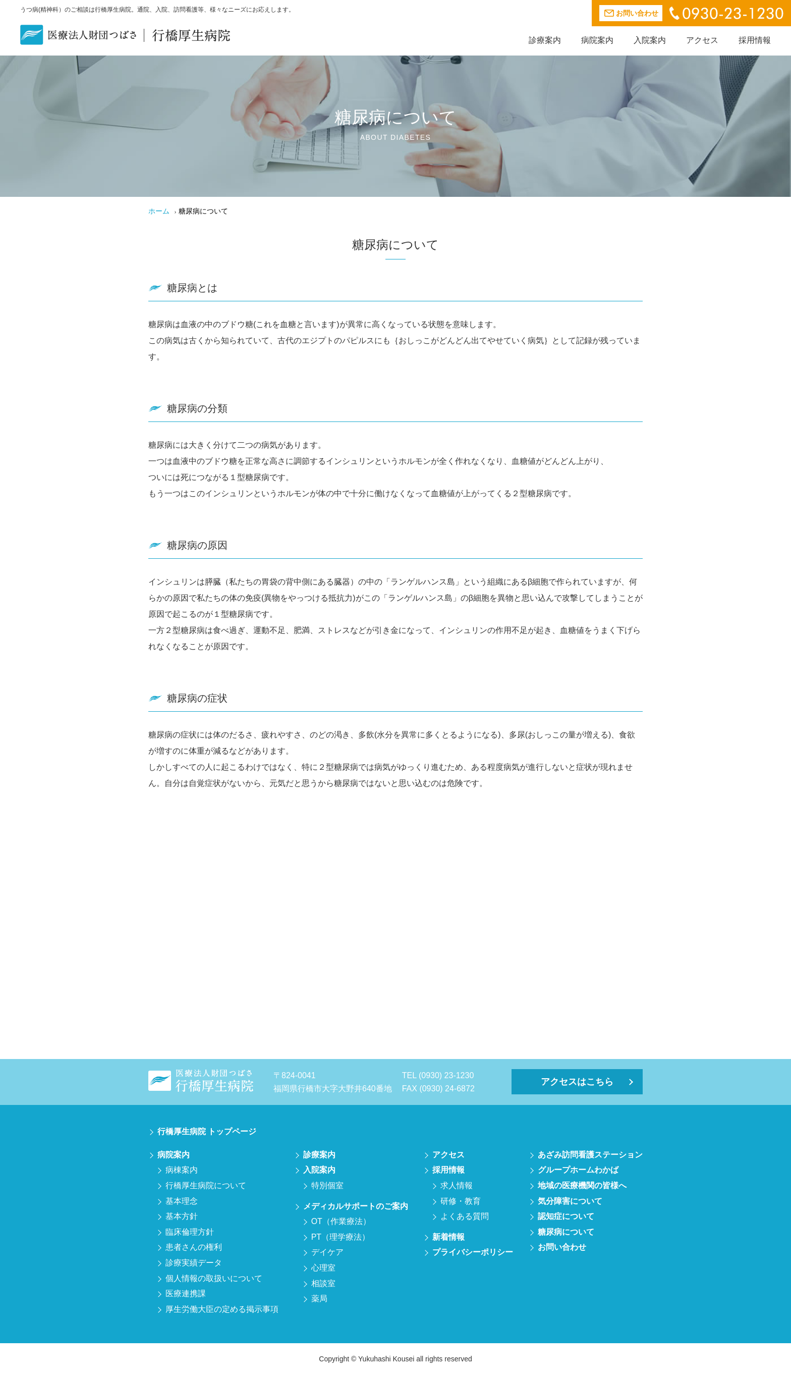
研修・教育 (460, 1201)
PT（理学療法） (340, 1237)
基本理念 (181, 1201)
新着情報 (448, 1237)
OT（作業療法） (341, 1221)
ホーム (159, 211)
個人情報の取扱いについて (213, 1278)
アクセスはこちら (577, 1082)
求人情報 (456, 1185)
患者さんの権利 (193, 1247)
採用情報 (755, 40)
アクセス (702, 40)
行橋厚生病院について (205, 1185)
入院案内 (650, 40)
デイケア (327, 1252)
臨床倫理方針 (189, 1232)
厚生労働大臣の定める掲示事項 (221, 1309)
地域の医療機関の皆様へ (582, 1185)
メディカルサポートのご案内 (355, 1206)
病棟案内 (181, 1170)
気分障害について (570, 1201)
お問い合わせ (562, 1247)
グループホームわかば (578, 1170)
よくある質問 (464, 1216)
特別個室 (327, 1185)
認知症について (566, 1216)
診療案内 (545, 40)
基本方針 (181, 1216)
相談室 (323, 1283)
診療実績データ (193, 1262)
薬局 (319, 1298)
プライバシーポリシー (472, 1252)
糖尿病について (566, 1232)
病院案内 (597, 40)
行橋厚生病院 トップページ (206, 1131)
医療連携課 (185, 1293)
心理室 (323, 1267)
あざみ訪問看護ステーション (590, 1154)
